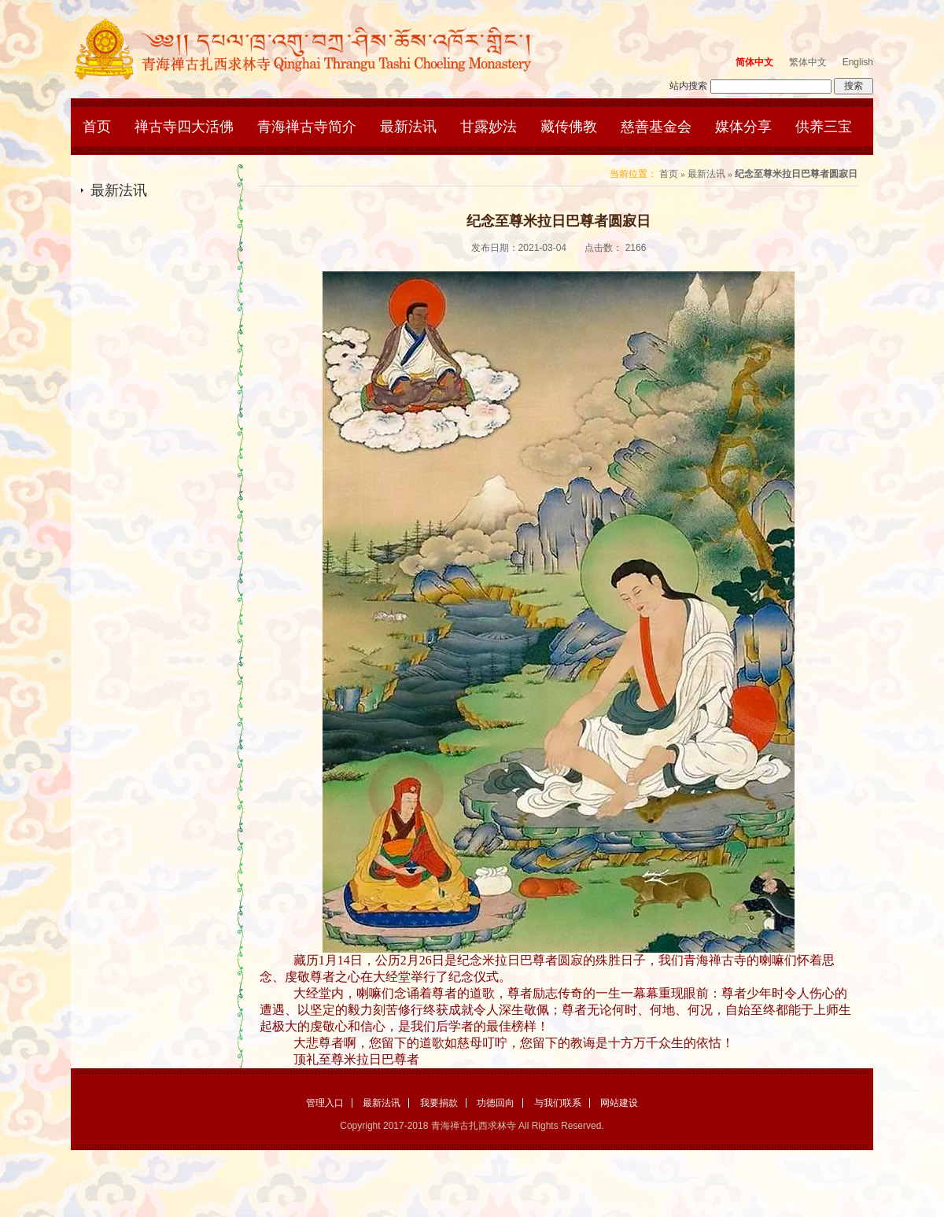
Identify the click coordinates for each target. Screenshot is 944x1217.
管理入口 (325, 1103)
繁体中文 (808, 62)
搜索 (853, 85)
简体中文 (754, 62)
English (858, 62)
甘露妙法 (488, 127)
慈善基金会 (656, 127)
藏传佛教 (568, 127)
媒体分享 (743, 127)
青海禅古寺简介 (306, 127)
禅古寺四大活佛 (184, 127)
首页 (97, 127)
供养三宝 (823, 127)
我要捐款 (439, 1103)
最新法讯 (408, 127)
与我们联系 (557, 1103)
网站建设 (619, 1103)
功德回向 (495, 1103)
